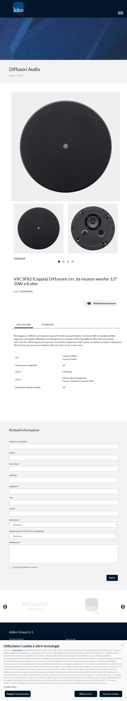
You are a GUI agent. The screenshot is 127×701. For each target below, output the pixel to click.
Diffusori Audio (24, 69)
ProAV (20, 75)
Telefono (14, 464)
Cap (11, 497)
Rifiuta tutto (85, 694)
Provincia (14, 520)
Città (12, 509)
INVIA (112, 578)
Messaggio (15, 542)
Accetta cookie (111, 694)
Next (122, 606)
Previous (4, 606)
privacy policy (31, 567)
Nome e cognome (18, 442)
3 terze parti (17, 650)
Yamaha (19, 258)
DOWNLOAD (48, 324)
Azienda (13, 475)
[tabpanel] (38, 228)
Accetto (10, 568)
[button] (122, 645)
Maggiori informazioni (18, 694)
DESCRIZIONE (24, 324)
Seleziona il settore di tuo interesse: (27, 531)
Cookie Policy (10, 687)
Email (12, 453)
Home (12, 75)
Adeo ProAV (71, 639)
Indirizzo (14, 486)
